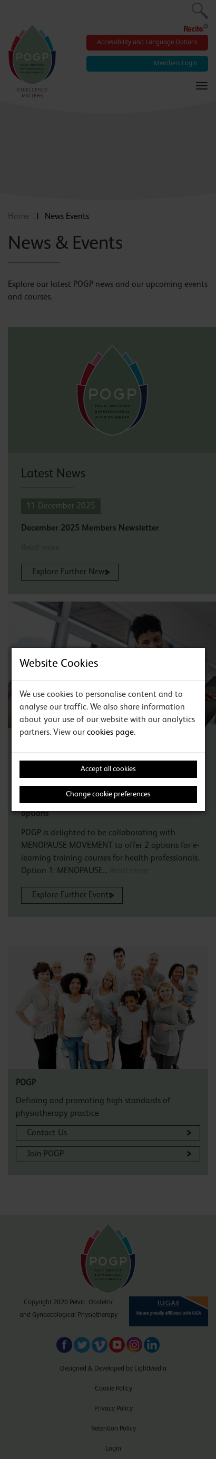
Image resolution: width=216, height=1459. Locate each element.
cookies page (110, 732)
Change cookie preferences (108, 794)
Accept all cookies (108, 769)
